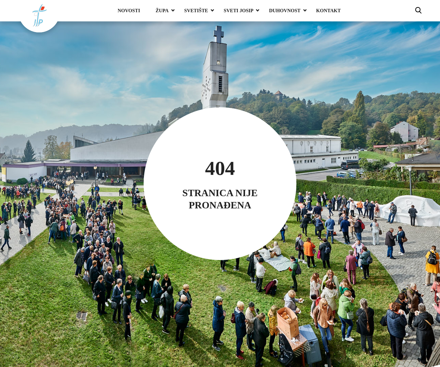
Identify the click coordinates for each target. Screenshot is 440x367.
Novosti (129, 10)
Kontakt (328, 10)
